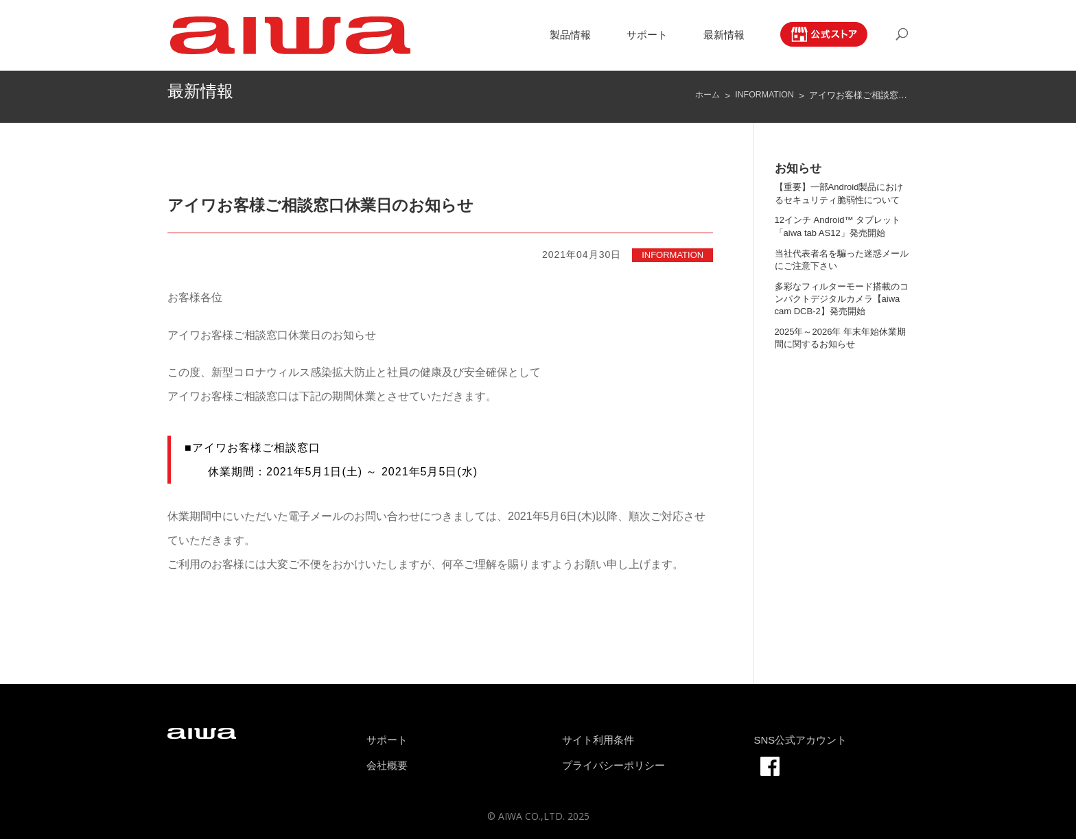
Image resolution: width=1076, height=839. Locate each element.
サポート (647, 36)
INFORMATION (672, 254)
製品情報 (570, 36)
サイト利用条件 (598, 739)
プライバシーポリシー (613, 764)
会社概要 (387, 764)
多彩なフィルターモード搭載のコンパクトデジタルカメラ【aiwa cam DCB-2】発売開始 (842, 298)
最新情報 (724, 36)
